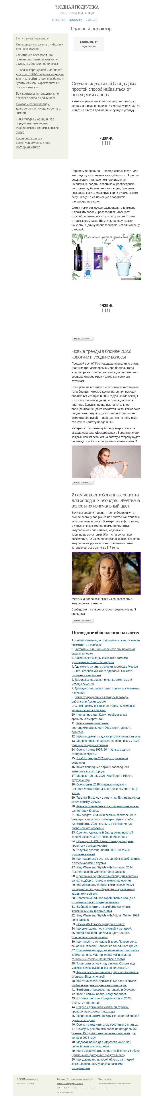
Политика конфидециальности (70, 1084)
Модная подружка (77, 7)
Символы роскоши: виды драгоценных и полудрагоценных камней (38, 108)
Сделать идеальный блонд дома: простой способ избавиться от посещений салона (104, 89)
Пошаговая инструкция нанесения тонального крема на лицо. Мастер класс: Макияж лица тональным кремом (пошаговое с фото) (105, 955)
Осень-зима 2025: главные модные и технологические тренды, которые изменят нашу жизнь (105, 789)
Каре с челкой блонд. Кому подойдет (101, 994)
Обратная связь (104, 1079)
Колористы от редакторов (89, 44)
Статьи (91, 19)
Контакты (61, 1079)
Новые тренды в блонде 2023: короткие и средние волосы (101, 354)
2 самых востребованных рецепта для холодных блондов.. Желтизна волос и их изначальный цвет (106, 500)
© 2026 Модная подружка (27, 1079)
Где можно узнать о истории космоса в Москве (106, 666)
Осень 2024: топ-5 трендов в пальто (100, 924)
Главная (59, 19)
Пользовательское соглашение (80, 1079)
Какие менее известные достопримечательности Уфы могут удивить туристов (101, 728)
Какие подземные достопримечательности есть (108, 736)
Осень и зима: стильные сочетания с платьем (107, 1024)
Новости (75, 19)
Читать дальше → (82, 338)
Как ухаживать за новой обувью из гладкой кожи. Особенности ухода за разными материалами (103, 1064)
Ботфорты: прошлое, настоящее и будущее (105, 989)
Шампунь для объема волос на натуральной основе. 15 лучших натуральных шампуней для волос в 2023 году (104, 1033)
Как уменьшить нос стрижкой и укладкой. (104, 928)
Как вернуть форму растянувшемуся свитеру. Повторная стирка (33, 143)
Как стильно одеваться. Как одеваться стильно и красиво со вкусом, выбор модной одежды (37, 59)
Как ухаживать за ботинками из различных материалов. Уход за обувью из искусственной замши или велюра (103, 889)
